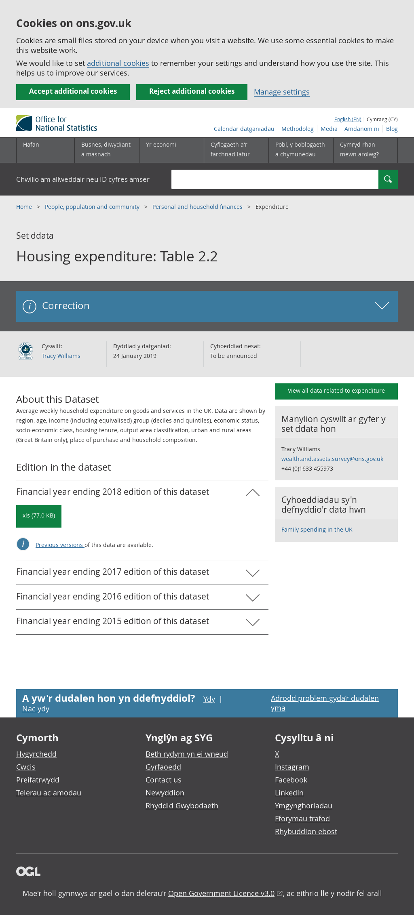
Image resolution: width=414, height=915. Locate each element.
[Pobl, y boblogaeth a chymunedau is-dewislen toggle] (300, 150)
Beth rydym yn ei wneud (187, 754)
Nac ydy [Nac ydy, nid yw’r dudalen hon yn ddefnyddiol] (35, 708)
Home (25, 206)
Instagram (292, 767)
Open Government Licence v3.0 (221, 893)
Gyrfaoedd (163, 767)
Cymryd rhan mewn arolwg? (359, 149)
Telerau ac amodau (48, 792)
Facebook (291, 780)
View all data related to (336, 390)
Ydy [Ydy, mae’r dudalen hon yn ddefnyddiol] (209, 699)
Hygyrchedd (36, 754)
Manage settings (282, 92)
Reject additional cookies (191, 91)
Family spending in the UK (317, 529)
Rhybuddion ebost (306, 831)
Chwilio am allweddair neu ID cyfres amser (83, 179)
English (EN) (347, 119)
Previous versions (60, 545)
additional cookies (118, 63)
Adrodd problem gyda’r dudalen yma (325, 703)
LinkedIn (289, 792)
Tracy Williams (61, 356)
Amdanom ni (361, 129)
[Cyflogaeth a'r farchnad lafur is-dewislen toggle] (236, 150)
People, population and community (93, 206)
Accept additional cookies (73, 91)
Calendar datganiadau (244, 129)
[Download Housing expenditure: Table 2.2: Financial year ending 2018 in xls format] (38, 516)
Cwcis (26, 767)
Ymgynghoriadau (303, 805)
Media (329, 129)
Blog (392, 129)
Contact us (164, 780)
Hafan (31, 144)
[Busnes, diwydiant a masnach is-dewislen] (106, 150)
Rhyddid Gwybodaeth (182, 805)
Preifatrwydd (37, 780)
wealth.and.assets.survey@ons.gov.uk (332, 459)
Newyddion (165, 792)
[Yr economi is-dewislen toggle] (171, 150)
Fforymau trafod (302, 818)
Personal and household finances (198, 206)
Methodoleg (297, 129)
